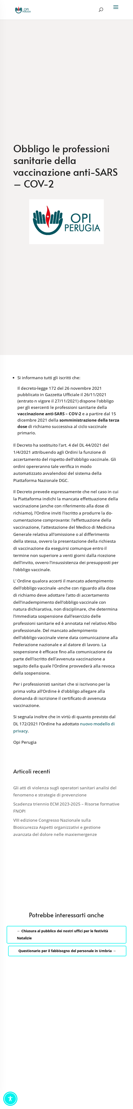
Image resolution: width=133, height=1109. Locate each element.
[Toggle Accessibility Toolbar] (10, 1098)
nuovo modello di (97, 724)
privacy (20, 731)
